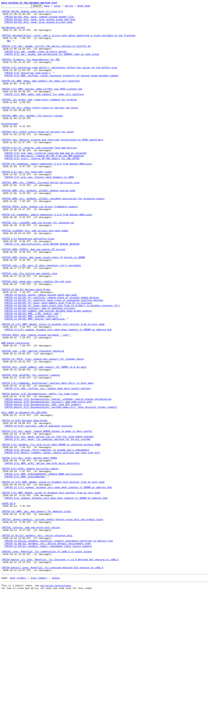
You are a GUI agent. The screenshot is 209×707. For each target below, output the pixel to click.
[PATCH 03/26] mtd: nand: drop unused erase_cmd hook (39, 22)
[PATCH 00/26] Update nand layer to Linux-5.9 (32, 12)
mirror (75, 6)
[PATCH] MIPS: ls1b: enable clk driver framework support (39, 247)
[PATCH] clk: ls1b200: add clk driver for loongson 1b (37, 266)
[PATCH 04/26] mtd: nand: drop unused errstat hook (38, 25)
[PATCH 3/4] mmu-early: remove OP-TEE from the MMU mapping (44, 186)
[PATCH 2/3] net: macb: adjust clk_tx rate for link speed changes (48, 523)
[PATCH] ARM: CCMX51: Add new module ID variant (33, 298)
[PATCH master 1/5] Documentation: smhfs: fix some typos (39, 471)
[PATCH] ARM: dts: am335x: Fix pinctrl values (32, 138)
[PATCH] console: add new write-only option (30, 632)
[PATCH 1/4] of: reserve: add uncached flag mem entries (39, 176)
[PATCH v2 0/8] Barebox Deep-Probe (24, 503)
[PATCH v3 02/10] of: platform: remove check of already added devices (51, 356)
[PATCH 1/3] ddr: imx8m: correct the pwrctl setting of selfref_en (46, 54)
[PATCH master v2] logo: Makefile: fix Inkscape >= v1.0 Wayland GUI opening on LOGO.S (59, 670)
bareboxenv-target (13, 32)
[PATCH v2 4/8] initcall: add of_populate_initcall (38, 510)
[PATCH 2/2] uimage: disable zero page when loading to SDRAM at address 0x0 (55, 596)
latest (56, 691)
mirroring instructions (55, 699)
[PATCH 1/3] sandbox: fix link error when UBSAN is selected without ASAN (50, 532)
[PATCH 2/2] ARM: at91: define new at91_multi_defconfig (41, 555)
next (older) (18, 691)
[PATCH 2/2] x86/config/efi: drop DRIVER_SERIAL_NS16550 (41, 292)
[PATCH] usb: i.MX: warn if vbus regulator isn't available (41, 317)
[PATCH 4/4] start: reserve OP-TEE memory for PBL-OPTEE (41, 189)
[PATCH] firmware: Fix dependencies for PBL (30, 70)
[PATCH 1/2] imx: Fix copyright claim (26, 205)
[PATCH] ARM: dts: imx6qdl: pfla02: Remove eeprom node (38, 227)
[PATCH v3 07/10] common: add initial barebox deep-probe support (48, 372)
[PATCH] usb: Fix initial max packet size (29, 327)
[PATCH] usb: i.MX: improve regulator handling (32, 420)
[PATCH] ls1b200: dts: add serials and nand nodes (34, 276)
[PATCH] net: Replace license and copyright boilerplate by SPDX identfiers (52, 166)
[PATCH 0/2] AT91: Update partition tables (30, 561)
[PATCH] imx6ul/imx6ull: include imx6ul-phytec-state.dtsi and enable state (52, 622)
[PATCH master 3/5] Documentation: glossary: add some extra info (48, 481)
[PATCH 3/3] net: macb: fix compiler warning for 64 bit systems (47, 526)
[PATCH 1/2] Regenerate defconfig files (27, 285)
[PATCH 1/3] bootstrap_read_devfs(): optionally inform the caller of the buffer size (59, 80)
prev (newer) (39, 691)
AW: (9, 48)
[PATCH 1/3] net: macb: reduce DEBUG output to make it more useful (46, 516)
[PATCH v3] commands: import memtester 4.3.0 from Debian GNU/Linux (46, 195)
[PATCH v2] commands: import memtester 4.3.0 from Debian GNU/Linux (46, 256)
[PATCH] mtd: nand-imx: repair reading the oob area (36, 337)
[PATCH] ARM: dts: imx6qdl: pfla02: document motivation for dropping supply (52, 237)
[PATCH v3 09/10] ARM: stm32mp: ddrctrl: (31, 378)
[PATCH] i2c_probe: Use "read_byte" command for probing (39, 118)
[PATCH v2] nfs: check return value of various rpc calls (39, 128)
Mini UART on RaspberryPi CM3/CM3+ (24, 494)
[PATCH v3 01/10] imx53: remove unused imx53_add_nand (40, 353)
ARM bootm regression (15, 410)
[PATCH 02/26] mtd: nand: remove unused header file (39, 19)
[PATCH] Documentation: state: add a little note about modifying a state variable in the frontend (68, 41)
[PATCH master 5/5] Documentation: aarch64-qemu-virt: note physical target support (60, 487)
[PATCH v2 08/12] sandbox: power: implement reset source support (48, 654)
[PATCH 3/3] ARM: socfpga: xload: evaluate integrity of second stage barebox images (61, 89)
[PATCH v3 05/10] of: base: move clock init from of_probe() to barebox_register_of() (62, 365)
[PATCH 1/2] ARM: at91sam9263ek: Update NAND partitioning (43, 568)
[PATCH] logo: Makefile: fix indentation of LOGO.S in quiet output (46, 661)
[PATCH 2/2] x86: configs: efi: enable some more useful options (47, 465)
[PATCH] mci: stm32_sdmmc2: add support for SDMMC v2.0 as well (43, 439)
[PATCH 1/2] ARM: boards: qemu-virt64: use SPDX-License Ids (41, 105)
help (52, 6)
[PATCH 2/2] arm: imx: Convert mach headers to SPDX (39, 211)
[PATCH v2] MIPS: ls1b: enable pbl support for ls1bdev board (42, 430)
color (62, 6)
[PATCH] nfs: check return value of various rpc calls (37, 157)
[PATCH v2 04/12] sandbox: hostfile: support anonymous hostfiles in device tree (58, 648)
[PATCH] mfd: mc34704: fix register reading (30, 449)
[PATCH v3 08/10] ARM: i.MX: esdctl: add (31, 375)
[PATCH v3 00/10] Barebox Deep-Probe (25, 346)
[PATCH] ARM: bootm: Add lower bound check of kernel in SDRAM (43, 308)
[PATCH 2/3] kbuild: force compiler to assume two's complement (46, 539)
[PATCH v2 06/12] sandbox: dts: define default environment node (47, 651)
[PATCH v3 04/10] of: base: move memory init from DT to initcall (48, 362)
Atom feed (89, 6)
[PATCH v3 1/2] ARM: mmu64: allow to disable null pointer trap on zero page (52, 388)
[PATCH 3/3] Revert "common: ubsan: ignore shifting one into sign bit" (52, 542)
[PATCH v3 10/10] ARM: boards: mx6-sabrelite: (35, 381)
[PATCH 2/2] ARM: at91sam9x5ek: (25, 571)
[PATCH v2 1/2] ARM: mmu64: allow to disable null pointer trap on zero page (52, 577)
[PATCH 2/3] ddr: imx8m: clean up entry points (35, 61)
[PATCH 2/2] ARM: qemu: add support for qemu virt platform (44, 112)
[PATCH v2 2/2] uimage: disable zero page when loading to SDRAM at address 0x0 (58, 584)
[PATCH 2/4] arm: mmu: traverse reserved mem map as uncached (45, 183)
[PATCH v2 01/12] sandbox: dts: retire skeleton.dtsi (37, 641)
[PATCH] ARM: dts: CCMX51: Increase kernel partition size (40, 218)
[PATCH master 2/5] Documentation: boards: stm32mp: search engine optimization (58, 478)
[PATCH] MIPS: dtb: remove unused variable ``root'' (36, 401)
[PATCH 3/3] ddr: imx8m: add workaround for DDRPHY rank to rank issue (51, 64)
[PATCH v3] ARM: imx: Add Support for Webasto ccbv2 (36, 612)
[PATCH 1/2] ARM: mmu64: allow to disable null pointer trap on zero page (50, 590)
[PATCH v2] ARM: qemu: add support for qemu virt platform (40, 96)
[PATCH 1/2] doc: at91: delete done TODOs (29, 548)
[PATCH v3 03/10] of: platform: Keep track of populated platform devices (53, 359)
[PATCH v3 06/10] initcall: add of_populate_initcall (39, 369)
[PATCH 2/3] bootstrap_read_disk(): (28, 86)
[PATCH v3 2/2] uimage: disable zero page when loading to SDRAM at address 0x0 (58, 394)
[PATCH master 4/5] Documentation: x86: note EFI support (42, 484)
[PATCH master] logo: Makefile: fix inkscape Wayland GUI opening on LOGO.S (52, 680)
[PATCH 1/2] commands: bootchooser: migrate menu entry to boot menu (47, 458)
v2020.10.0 (8, 603)
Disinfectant (9, 147)
